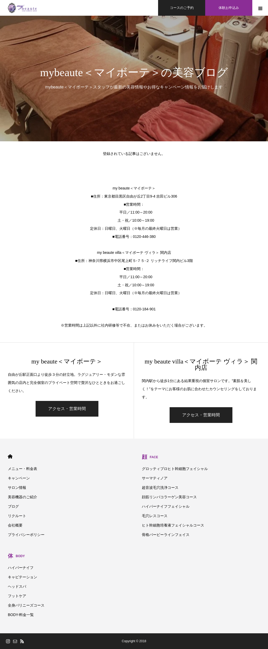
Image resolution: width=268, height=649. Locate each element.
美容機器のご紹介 (22, 497)
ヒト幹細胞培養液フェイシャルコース (173, 525)
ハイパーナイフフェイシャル (165, 506)
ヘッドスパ (17, 586)
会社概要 (15, 525)
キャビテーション (22, 577)
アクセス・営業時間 (67, 408)
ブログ (13, 506)
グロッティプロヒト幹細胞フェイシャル (175, 469)
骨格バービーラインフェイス (165, 535)
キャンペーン (19, 478)
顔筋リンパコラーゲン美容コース (169, 497)
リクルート (17, 516)
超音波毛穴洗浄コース (160, 487)
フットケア (17, 596)
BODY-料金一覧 (21, 615)
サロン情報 (17, 487)
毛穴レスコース (155, 516)
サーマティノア (155, 478)
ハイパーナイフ (21, 568)
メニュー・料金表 (22, 469)
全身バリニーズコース (26, 605)
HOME (10, 456)
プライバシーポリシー (26, 535)
